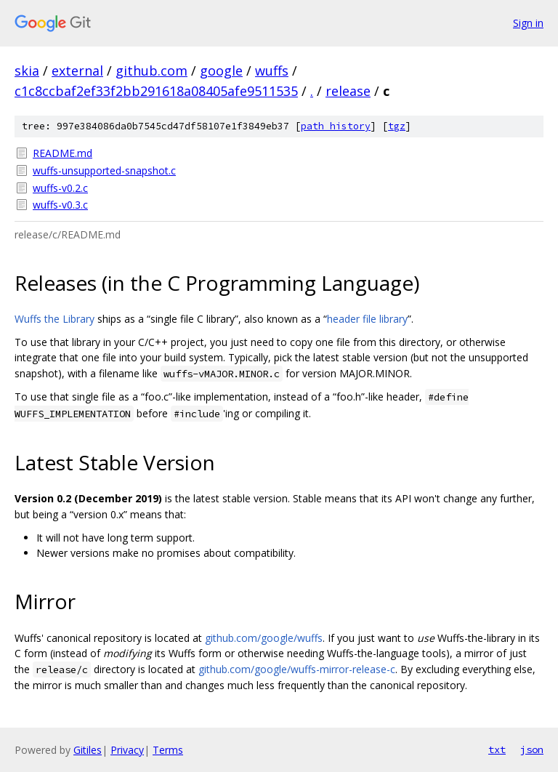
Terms (168, 750)
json (531, 749)
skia (27, 70)
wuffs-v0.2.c (60, 188)
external (77, 70)
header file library (367, 319)
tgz (396, 126)
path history (336, 126)
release (348, 91)
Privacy (127, 750)
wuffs (271, 70)
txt (497, 749)
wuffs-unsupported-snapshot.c (104, 170)
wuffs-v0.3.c (60, 205)
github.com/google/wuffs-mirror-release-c (296, 669)
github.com (151, 70)
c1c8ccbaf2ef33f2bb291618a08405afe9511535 (156, 91)
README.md (62, 153)
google (221, 70)
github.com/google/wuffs (264, 638)
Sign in (528, 23)
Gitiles (87, 750)
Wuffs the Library (54, 319)
